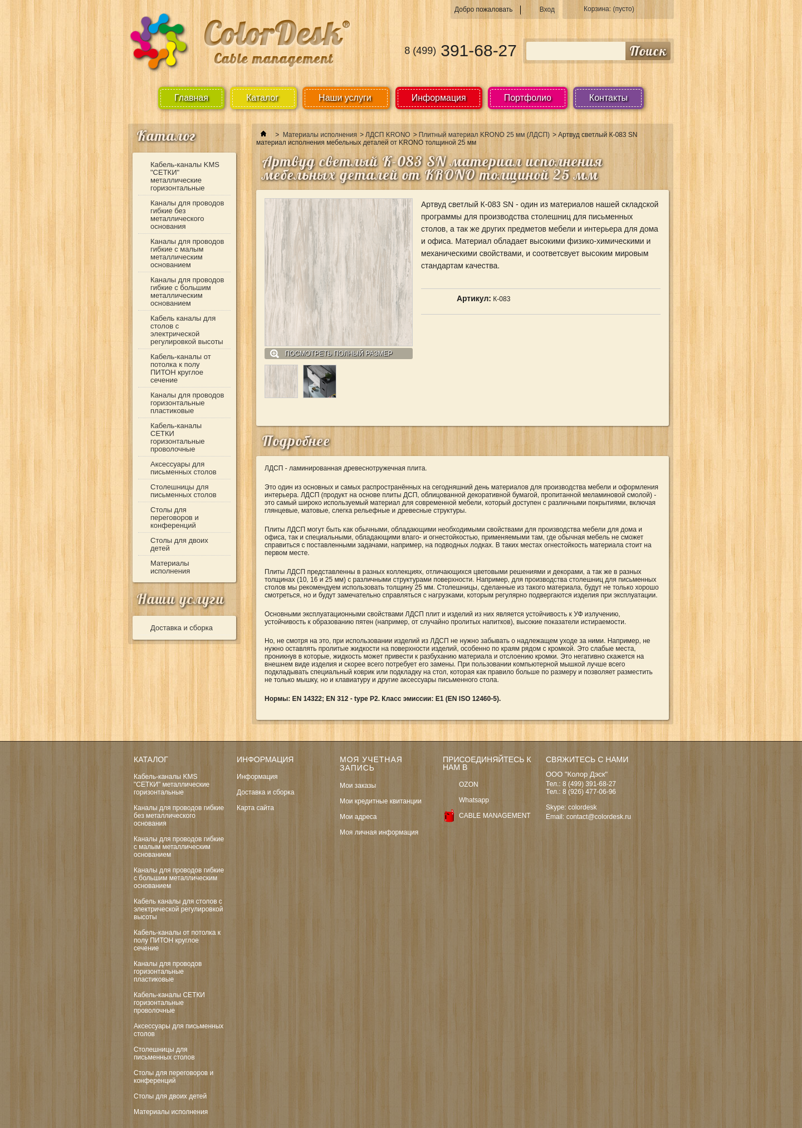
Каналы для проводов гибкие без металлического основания (187, 214)
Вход (547, 9)
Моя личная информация (379, 832)
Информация (439, 97)
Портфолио (527, 97)
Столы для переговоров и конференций (174, 517)
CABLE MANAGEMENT (495, 816)
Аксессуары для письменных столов (183, 468)
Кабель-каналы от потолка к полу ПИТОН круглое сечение (180, 368)
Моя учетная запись (371, 763)
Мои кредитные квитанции (381, 801)
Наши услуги (180, 599)
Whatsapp (474, 800)
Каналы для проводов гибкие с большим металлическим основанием (187, 291)
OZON (468, 784)
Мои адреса (358, 817)
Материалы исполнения (170, 567)
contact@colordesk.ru (598, 817)
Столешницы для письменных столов (183, 491)
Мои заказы (358, 785)
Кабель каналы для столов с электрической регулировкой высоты (186, 330)
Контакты (608, 97)
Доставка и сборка (181, 628)
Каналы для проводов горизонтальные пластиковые (187, 403)
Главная (191, 97)
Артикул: (474, 298)
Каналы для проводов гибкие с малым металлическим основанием (187, 253)
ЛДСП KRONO (387, 135)
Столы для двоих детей (179, 544)
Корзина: (609, 9)
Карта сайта (255, 808)
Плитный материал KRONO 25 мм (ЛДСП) (484, 135)
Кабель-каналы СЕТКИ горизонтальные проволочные (177, 437)
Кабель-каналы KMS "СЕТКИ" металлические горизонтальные (184, 176)
